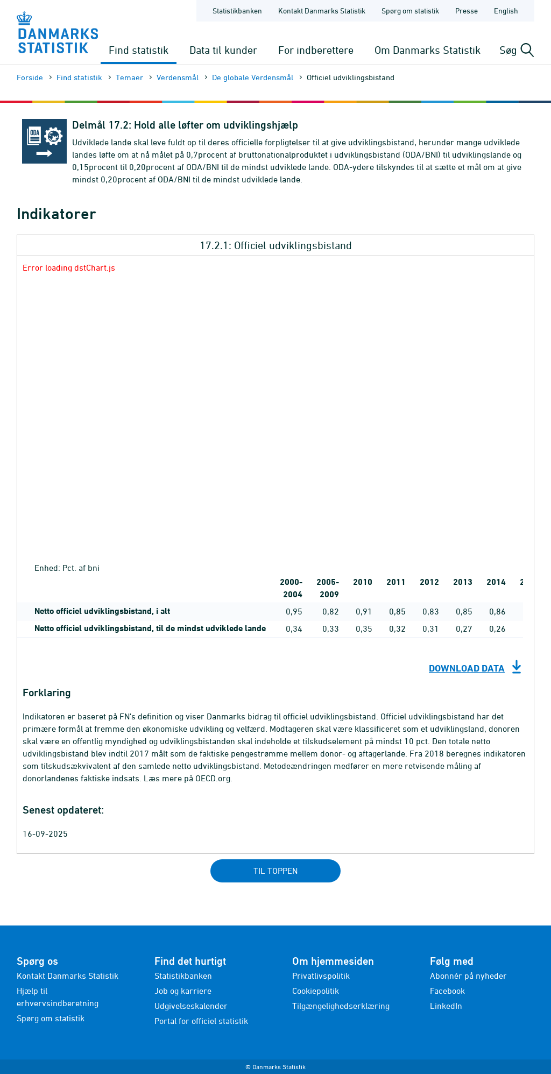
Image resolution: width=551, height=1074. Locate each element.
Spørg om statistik (50, 1018)
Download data (467, 668)
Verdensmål (178, 77)
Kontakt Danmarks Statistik (67, 975)
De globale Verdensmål (252, 77)
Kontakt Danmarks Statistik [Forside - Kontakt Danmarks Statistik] (321, 10)
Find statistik (138, 50)
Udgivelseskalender (191, 1006)
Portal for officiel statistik (201, 1021)
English (506, 10)
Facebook (447, 990)
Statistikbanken (237, 10)
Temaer (129, 77)
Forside (30, 77)
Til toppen (275, 870)
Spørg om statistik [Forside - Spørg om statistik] (410, 10)
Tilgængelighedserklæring (341, 1006)
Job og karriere (182, 990)
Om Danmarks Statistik (428, 50)
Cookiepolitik (315, 990)
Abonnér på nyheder (468, 975)
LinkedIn (446, 1006)
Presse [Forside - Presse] (466, 10)
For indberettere (316, 50)
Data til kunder (223, 50)
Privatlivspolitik (321, 975)
